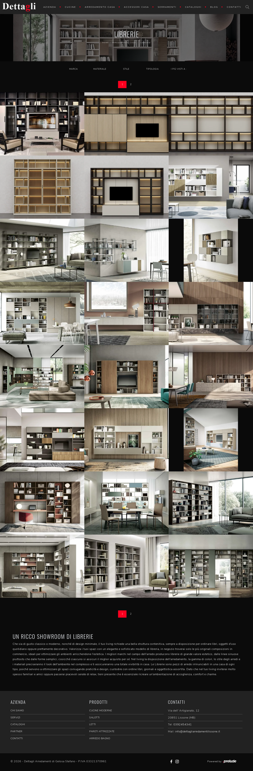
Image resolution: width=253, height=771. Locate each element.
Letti (92, 724)
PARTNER (16, 731)
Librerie (146, 42)
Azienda (49, 7)
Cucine (70, 7)
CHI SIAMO (17, 710)
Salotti (94, 717)
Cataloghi (193, 7)
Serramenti (167, 7)
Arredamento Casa (100, 7)
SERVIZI (15, 717)
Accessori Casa (136, 7)
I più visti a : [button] (179, 69)
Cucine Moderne (100, 710)
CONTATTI (17, 738)
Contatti (234, 7)
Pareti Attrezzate (102, 731)
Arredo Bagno (99, 738)
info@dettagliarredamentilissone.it (197, 731)
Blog (214, 7)
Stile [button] (126, 69)
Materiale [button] (99, 69)
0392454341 (182, 724)
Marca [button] (73, 69)
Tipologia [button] (152, 69)
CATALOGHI (18, 724)
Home (105, 42)
